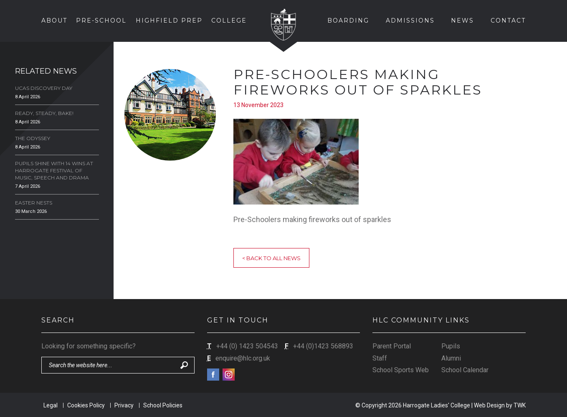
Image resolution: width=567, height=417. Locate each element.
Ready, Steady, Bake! (44, 113)
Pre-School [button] (101, 20)
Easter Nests (33, 203)
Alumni (451, 358)
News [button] (462, 20)
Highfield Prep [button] (169, 20)
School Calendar (465, 370)
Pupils (450, 346)
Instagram (229, 374)
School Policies (162, 405)
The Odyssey (32, 138)
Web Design (489, 405)
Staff (379, 358)
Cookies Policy (86, 405)
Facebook (213, 374)
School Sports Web (400, 370)
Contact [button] (508, 20)
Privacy (124, 405)
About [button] (54, 20)
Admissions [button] (410, 20)
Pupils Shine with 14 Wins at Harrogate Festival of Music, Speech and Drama (54, 170)
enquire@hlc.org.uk (242, 358)
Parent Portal (391, 346)
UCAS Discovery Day (43, 88)
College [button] (229, 20)
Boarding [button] (348, 20)
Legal (50, 405)
